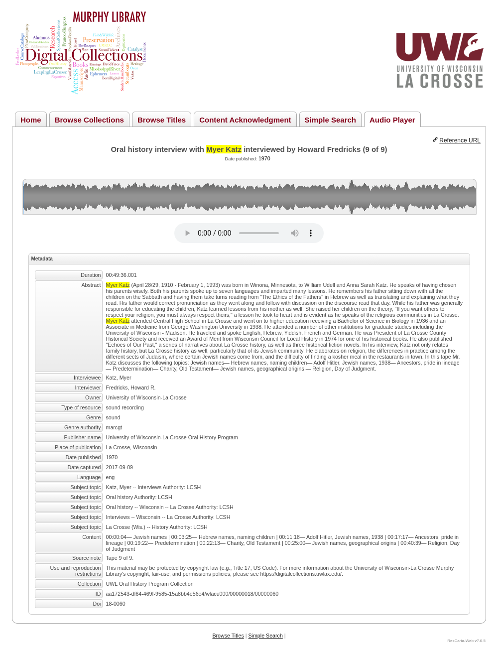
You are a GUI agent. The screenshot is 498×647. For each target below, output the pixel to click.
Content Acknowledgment (245, 120)
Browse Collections (89, 120)
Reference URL (460, 140)
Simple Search (330, 120)
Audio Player (392, 120)
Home (30, 120)
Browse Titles (161, 120)
